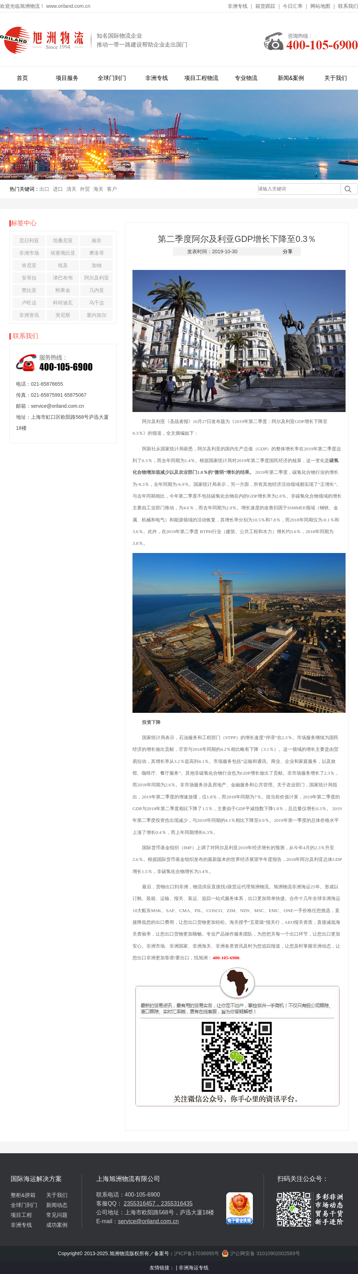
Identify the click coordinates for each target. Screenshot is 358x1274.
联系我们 (348, 6)
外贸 (85, 189)
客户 (112, 189)
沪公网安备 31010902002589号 (261, 1253)
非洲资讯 (29, 315)
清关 (71, 189)
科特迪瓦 (63, 302)
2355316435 (176, 1203)
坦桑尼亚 (63, 240)
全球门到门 (112, 78)
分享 (288, 251)
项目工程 (21, 1215)
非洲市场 (29, 253)
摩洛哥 (96, 253)
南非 (97, 240)
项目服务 (67, 78)
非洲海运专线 (193, 1267)
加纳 (97, 265)
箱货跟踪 (265, 6)
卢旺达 (29, 302)
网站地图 (320, 6)
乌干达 (96, 302)
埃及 (63, 265)
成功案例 (56, 1225)
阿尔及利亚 (96, 278)
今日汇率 (293, 6)
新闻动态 (56, 1205)
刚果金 (62, 290)
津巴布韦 (63, 278)
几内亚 (96, 290)
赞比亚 (29, 290)
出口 (44, 189)
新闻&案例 (291, 78)
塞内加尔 (97, 315)
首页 (22, 78)
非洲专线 (238, 6)
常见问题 (56, 1215)
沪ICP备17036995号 (196, 1253)
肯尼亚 (29, 265)
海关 (98, 189)
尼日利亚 (29, 240)
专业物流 (246, 78)
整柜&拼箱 (23, 1195)
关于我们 (335, 78)
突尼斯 (62, 315)
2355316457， (142, 1203)
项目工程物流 (201, 78)
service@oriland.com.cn (148, 1221)
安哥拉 (29, 278)
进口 (58, 189)
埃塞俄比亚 (62, 253)
